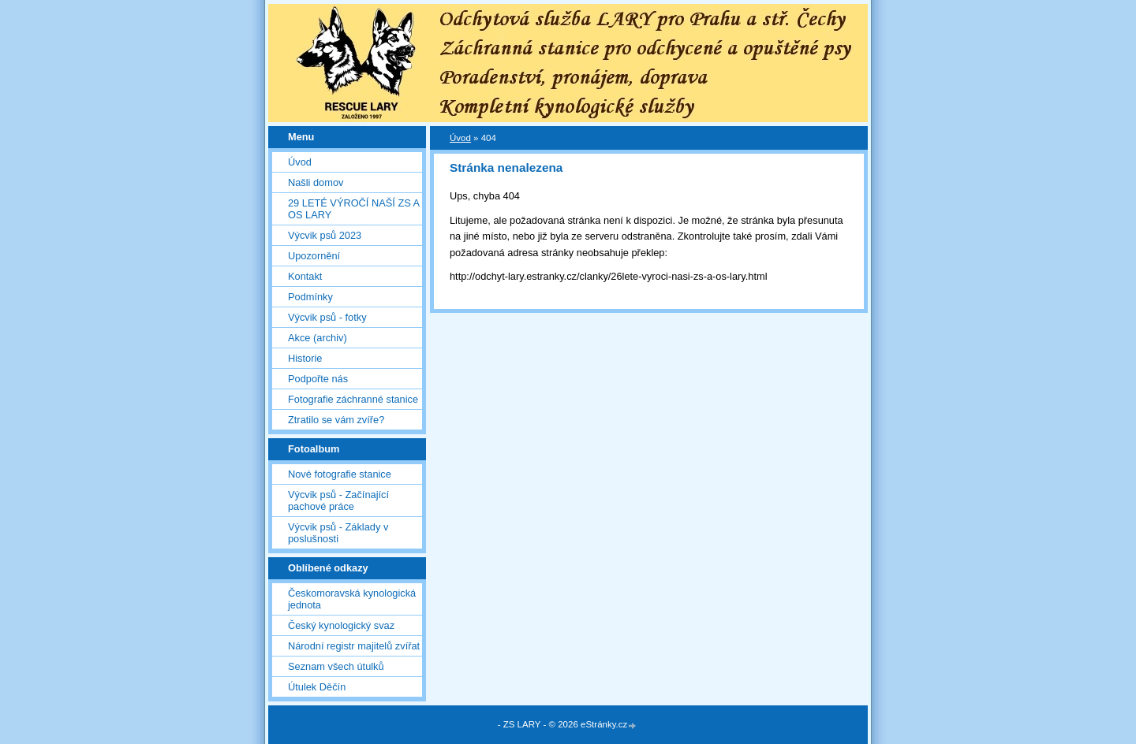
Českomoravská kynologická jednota (352, 599)
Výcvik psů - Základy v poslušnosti (338, 533)
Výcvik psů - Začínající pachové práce (338, 500)
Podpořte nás (318, 379)
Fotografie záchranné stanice (353, 399)
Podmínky (310, 297)
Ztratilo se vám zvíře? (336, 420)
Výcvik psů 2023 (324, 235)
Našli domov (315, 182)
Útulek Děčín (317, 687)
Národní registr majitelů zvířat (354, 646)
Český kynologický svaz (341, 625)
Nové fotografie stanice (339, 474)
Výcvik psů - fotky (327, 317)
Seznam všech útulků (336, 666)
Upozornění (314, 256)
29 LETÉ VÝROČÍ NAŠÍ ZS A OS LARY (353, 209)
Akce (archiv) (317, 338)
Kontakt (305, 276)
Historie (305, 358)
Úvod (300, 162)
